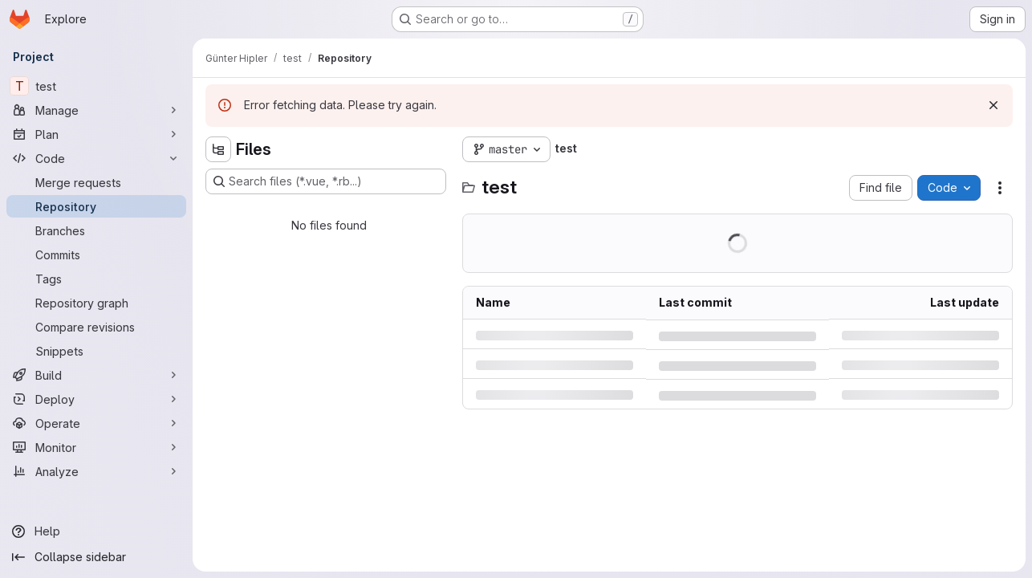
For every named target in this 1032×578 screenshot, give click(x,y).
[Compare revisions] (96, 326)
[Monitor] (96, 447)
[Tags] (96, 278)
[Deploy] (96, 399)
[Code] (96, 158)
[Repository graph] (96, 302)
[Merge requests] (96, 182)
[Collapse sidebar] (96, 557)
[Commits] (96, 254)
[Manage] (96, 110)
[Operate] (96, 423)
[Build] (96, 375)
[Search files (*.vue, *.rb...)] (325, 181)
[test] (96, 86)
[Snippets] (96, 351)
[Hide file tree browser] (218, 149)
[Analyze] (96, 471)
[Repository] (96, 206)
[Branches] (96, 230)
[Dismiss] (993, 105)
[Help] (96, 531)
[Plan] (96, 134)
